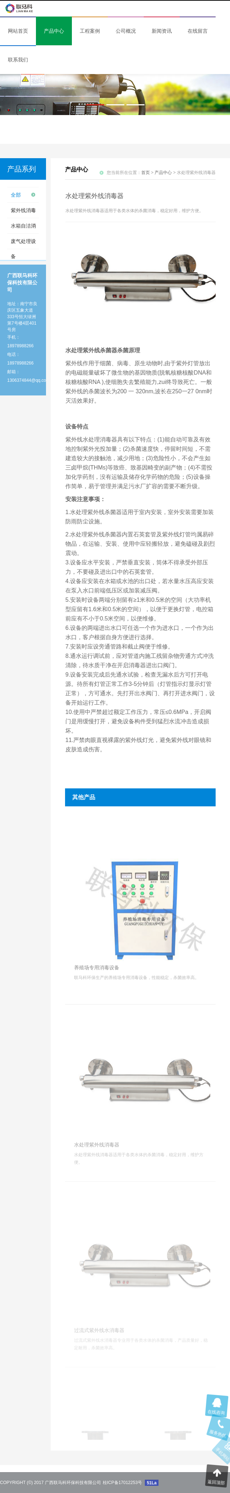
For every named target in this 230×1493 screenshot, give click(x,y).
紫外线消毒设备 (23, 212)
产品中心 (163, 172)
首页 (145, 172)
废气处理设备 (23, 243)
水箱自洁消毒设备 (23, 228)
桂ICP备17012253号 (122, 1482)
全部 (16, 195)
